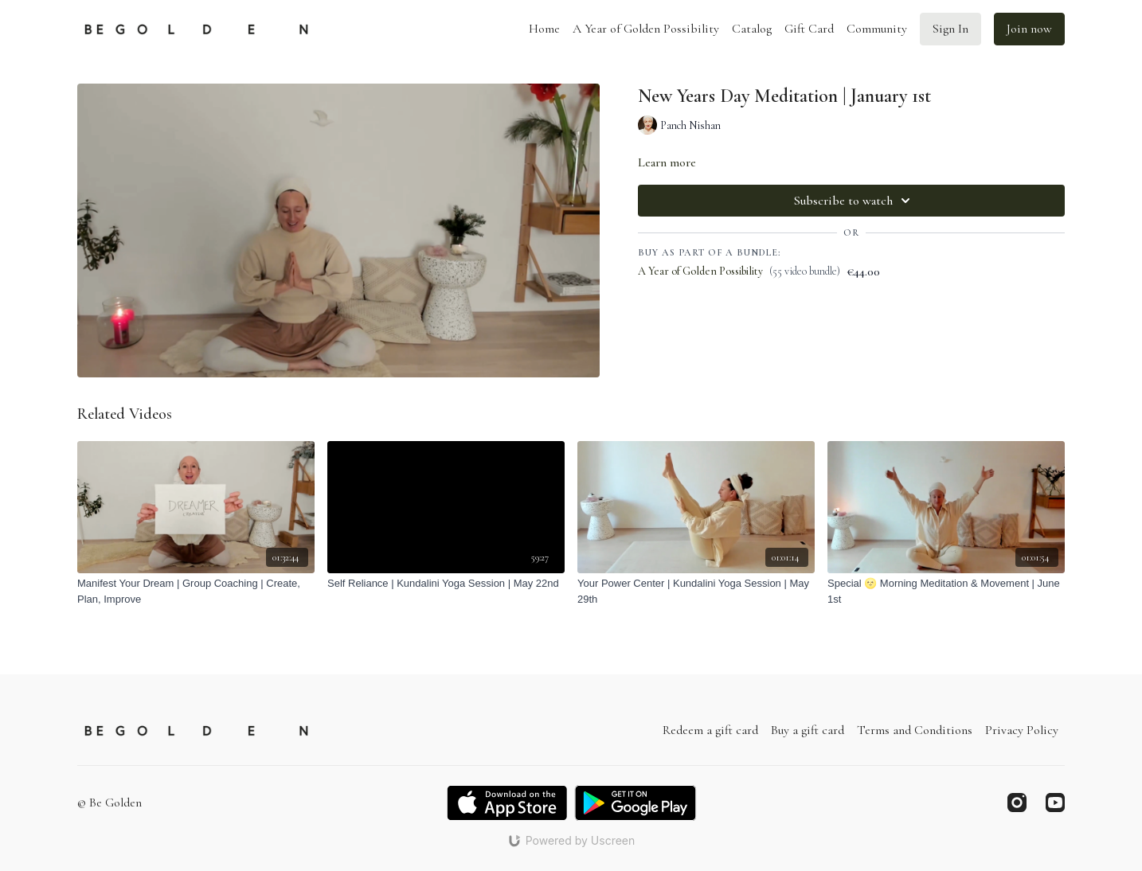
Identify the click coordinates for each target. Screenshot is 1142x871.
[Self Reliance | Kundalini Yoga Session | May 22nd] (446, 584)
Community (877, 29)
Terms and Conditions (914, 730)
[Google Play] (635, 803)
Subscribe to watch (854, 200)
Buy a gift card (807, 730)
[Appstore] (507, 803)
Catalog (752, 29)
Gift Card (809, 29)
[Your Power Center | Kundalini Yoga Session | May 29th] (696, 591)
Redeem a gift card (710, 730)
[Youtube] (1055, 802)
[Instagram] (1017, 802)
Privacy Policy (1021, 730)
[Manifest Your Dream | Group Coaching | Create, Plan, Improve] (196, 591)
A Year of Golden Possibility (646, 29)
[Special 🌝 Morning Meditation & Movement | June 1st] (946, 591)
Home (544, 29)
